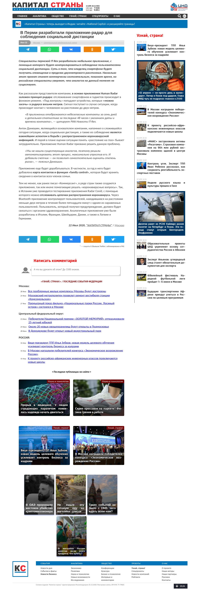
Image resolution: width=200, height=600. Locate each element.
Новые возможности (80, 577)
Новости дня (46, 568)
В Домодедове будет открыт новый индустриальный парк (64, 331)
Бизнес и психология (110, 574)
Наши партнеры (169, 574)
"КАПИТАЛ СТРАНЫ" (99, 225)
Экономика (76, 568)
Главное (22, 16)
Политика (75, 571)
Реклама (166, 577)
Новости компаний (140, 574)
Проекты (136, 563)
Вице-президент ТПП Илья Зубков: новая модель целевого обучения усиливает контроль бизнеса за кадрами (71, 344)
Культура (105, 571)
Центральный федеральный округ (60, 42)
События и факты (49, 571)
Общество (58, 16)
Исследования (77, 580)
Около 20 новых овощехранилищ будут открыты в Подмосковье (68, 326)
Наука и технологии (58, 381)
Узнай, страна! (78, 16)
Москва (36, 42)
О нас (117, 16)
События (45, 563)
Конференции (107, 568)
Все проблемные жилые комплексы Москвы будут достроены (67, 291)
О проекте (166, 568)
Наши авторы (168, 571)
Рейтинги (136, 577)
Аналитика (39, 16)
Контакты (166, 580)
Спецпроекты (100, 16)
